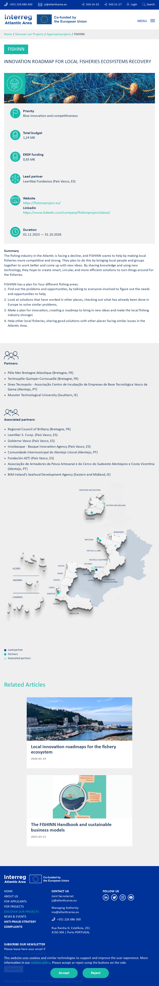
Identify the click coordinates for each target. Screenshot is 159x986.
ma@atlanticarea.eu (65, 912)
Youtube (131, 897)
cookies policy (40, 963)
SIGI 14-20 (92, 4)
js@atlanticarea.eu (55, 4)
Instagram (122, 897)
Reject (95, 973)
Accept (64, 973)
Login (134, 4)
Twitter (114, 897)
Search (151, 4)
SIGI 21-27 (115, 4)
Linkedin (106, 897)
